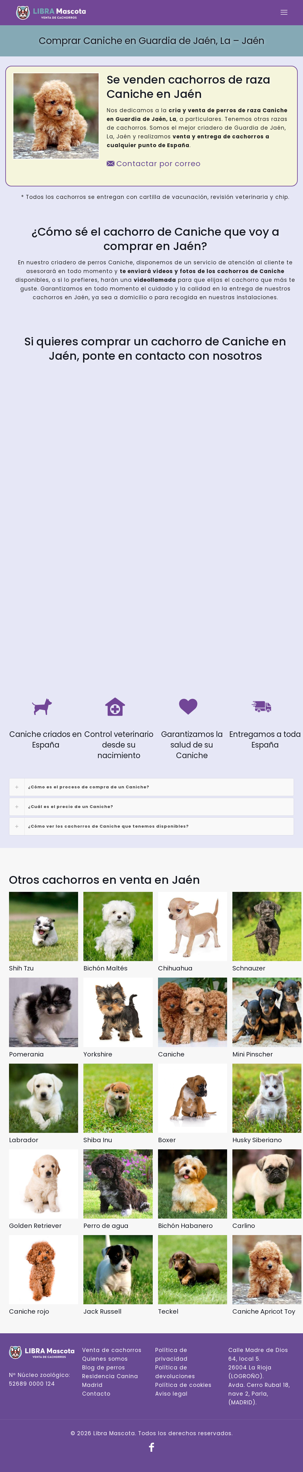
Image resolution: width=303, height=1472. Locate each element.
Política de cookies (183, 1385)
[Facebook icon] (151, 1449)
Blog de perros (103, 1367)
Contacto (96, 1393)
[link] (151, 787)
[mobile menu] (284, 12)
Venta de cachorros (112, 1350)
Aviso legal (171, 1393)
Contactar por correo (154, 163)
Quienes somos (105, 1359)
